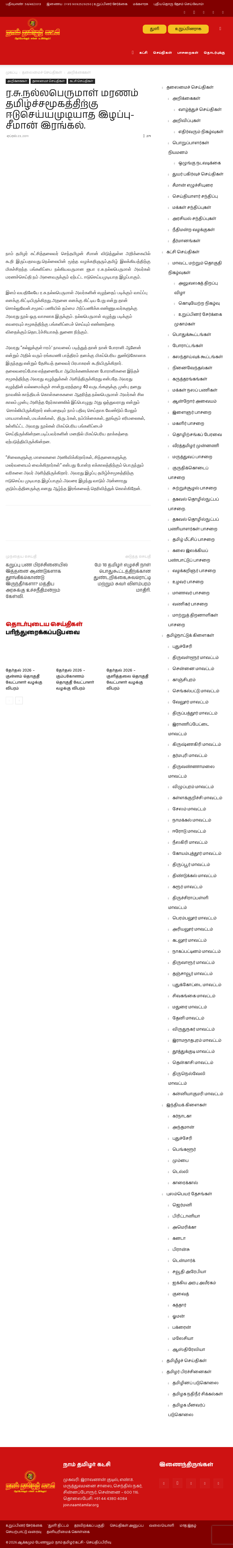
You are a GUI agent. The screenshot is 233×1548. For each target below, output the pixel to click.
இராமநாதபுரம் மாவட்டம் (196, 1040)
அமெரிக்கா (184, 1227)
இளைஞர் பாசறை (191, 412)
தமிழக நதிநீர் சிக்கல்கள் (197, 1394)
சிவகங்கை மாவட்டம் (193, 996)
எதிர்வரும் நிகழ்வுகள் (200, 132)
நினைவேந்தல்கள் (192, 368)
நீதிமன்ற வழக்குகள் (193, 230)
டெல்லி (180, 1172)
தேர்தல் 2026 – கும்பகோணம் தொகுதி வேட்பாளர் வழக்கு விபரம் (75, 679)
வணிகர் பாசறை (190, 604)
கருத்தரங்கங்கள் (189, 379)
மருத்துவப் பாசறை (192, 457)
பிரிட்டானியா (186, 1216)
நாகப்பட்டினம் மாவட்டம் (196, 951)
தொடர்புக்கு (214, 52)
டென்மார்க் (183, 1260)
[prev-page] (9, 700)
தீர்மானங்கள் (186, 241)
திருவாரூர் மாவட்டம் (193, 962)
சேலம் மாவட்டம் (189, 809)
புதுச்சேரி (182, 646)
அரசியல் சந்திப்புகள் (194, 218)
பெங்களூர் (184, 1149)
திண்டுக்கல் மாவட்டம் (194, 876)
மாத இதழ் (188, 1525)
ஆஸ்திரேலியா (188, 1349)
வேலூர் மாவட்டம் (190, 702)
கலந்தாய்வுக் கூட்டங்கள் (197, 357)
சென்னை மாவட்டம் (193, 669)
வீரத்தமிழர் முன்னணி (195, 446)
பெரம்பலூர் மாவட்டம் (194, 918)
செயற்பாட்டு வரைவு (23, 1532)
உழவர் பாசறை (188, 582)
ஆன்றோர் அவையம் (194, 401)
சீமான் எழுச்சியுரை (192, 185)
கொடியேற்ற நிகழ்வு (199, 303)
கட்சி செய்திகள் (81, 81)
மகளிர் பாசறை (188, 423)
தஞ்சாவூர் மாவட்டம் (192, 974)
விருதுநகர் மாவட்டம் (193, 1029)
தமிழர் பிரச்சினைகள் (188, 1372)
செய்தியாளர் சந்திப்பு (195, 196)
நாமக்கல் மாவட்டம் (191, 820)
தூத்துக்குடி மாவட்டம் (193, 1051)
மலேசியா (182, 1338)
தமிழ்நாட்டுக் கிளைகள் (190, 635)
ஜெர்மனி (182, 1205)
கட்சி (143, 52)
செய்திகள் (162, 52)
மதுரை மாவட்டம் (189, 1007)
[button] (220, 29)
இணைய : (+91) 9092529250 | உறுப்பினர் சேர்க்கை (86, 4)
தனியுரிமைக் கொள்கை (68, 1532)
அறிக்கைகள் (17, 81)
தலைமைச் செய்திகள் (42, 72)
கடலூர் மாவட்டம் (189, 940)
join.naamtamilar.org (81, 1505)
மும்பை (180, 1160)
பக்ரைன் (181, 1327)
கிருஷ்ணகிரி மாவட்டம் (196, 744)
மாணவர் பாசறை (191, 593)
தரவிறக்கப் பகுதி (89, 1525)
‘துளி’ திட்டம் (58, 1525)
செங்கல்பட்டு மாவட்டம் (195, 691)
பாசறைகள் (187, 52)
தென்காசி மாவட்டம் (192, 1062)
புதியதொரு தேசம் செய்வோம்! (179, 4)
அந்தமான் (183, 1127)
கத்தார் (179, 1305)
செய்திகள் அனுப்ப (127, 1525)
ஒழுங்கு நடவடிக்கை (199, 163)
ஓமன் (178, 1316)
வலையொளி (161, 1525)
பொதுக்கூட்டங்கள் (191, 334)
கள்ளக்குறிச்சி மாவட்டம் (197, 798)
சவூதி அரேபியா (189, 1272)
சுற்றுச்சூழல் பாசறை (194, 488)
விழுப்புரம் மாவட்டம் (193, 787)
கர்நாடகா (182, 1116)
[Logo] (33, 29)
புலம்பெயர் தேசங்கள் (189, 1194)
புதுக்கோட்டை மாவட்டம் (196, 985)
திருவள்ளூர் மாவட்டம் (195, 657)
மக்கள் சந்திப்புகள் (191, 207)
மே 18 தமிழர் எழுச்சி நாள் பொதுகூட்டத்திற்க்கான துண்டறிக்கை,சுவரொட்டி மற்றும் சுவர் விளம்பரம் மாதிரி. (122, 577)
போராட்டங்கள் (187, 346)
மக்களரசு (140, 4)
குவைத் (180, 1294)
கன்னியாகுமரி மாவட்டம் (197, 1094)
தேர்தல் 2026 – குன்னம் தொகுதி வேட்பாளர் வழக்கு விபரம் (24, 679)
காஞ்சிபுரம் (184, 680)
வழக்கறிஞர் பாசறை (194, 571)
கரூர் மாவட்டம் (187, 887)
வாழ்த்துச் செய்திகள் (200, 109)
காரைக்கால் (185, 1183)
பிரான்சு (181, 1249)
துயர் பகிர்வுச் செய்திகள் (197, 174)
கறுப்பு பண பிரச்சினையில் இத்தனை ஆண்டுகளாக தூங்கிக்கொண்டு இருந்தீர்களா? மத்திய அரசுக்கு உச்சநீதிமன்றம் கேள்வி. (37, 581)
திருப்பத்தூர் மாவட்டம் (194, 713)
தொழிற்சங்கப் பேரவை (197, 434)
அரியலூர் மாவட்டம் (192, 929)
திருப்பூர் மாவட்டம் (191, 864)
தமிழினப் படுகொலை (195, 1383)
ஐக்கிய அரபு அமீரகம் (194, 1283)
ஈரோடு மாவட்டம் (189, 831)
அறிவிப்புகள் (186, 120)
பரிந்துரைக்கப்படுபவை (43, 633)
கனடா (179, 1238)
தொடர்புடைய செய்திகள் (44, 625)
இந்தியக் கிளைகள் (186, 1105)
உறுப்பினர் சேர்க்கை (24, 1525)
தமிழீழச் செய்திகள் (186, 1361)
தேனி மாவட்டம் (188, 1018)
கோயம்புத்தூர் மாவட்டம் (196, 853)
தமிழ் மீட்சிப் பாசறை (193, 539)
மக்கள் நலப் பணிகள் (194, 390)
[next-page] (19, 700)
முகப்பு (11, 72)
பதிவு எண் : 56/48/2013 (23, 4)
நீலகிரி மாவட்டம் (190, 842)
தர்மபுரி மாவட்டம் (189, 755)
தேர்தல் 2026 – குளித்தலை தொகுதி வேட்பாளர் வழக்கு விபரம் (127, 679)
